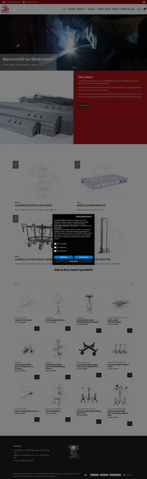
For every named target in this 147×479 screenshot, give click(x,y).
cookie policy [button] (57, 227)
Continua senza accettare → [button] (84, 216)
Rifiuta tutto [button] (63, 257)
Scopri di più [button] (74, 261)
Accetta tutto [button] (83, 257)
